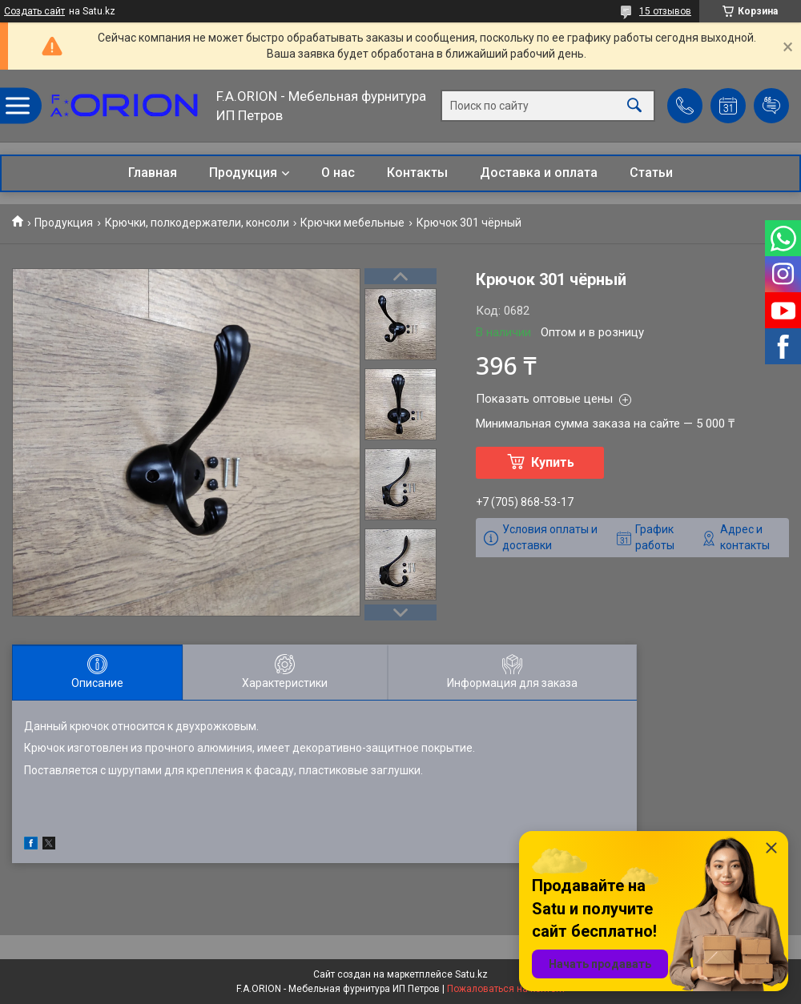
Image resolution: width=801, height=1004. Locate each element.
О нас (338, 172)
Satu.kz (471, 974)
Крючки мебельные (352, 222)
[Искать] (634, 106)
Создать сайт (34, 11)
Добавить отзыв (771, 105)
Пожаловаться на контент (506, 988)
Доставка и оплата (539, 172)
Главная (152, 172)
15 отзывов (665, 11)
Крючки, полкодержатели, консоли (197, 222)
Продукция (243, 172)
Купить (552, 462)
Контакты (417, 172)
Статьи (651, 172)
